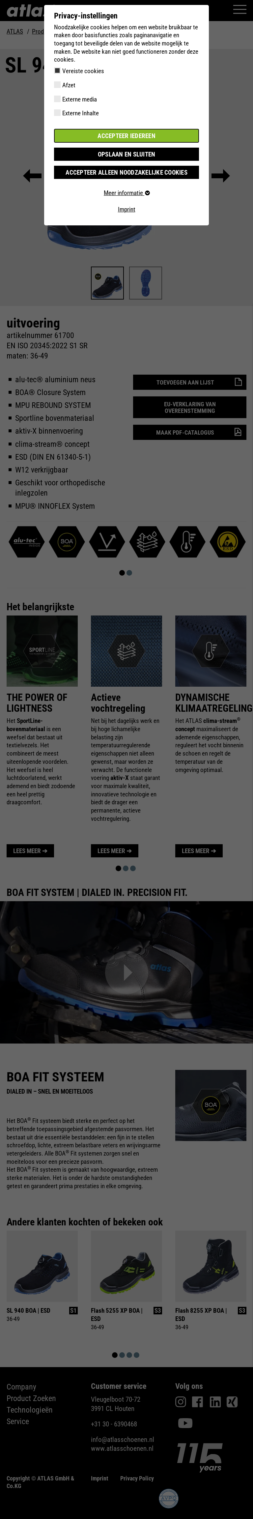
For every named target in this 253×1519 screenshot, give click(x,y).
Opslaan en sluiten (126, 154)
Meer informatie (126, 193)
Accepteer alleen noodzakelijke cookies (126, 172)
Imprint (126, 209)
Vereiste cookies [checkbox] (83, 71)
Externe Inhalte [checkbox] (80, 113)
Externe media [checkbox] (79, 99)
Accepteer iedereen (126, 135)
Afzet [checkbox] (68, 85)
